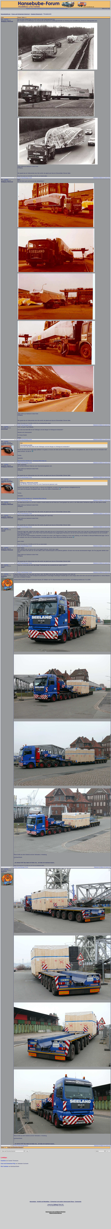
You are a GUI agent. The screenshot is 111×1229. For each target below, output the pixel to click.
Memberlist (49, 8)
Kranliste (3, 1160)
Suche (44, 8)
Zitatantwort (95, 177)
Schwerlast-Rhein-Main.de (39, 461)
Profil (19, 177)
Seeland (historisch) (36, 14)
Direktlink (6, 19)
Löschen (106, 177)
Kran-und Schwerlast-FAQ (8, 1163)
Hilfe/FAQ (40, 8)
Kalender (62, 8)
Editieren (101, 177)
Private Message (24, 177)
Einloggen (34, 8)
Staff (66, 8)
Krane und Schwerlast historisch (21, 14)
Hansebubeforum (5, 14)
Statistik (58, 8)
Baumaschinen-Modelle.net (25, 461)
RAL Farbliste (5, 1166)
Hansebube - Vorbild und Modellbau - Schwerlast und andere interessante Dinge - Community (55, 1201)
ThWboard (55, 1204)
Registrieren (28, 8)
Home (54, 8)
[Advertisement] (55, 1173)
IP (109, 177)
